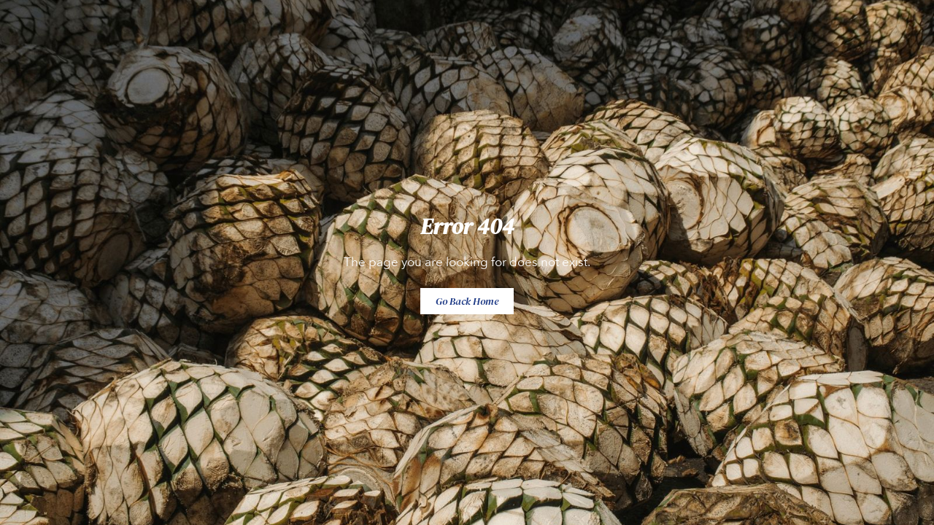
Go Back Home (467, 301)
